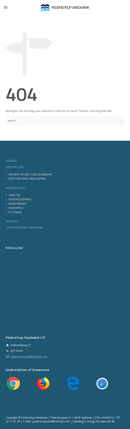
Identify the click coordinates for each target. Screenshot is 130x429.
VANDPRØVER (17, 203)
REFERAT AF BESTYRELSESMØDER (30, 174)
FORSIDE (11, 161)
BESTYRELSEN (15, 167)
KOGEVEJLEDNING (20, 199)
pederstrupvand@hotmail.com (28, 356)
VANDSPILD (16, 208)
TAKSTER (14, 195)
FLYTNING (15, 212)
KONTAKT (12, 221)
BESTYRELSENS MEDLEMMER (27, 178)
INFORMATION (15, 188)
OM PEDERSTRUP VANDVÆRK (24, 227)
